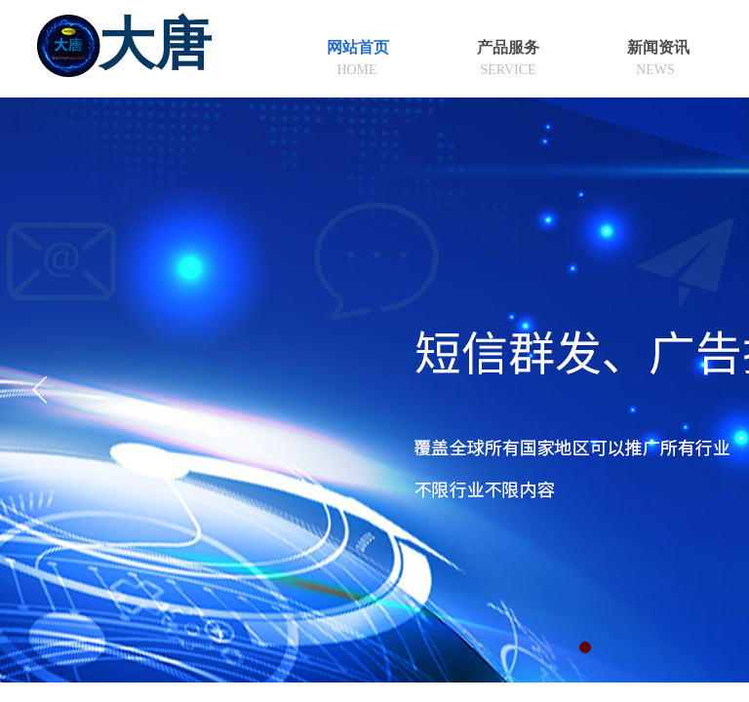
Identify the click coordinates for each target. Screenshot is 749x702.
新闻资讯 (658, 47)
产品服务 (508, 47)
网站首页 (358, 47)
